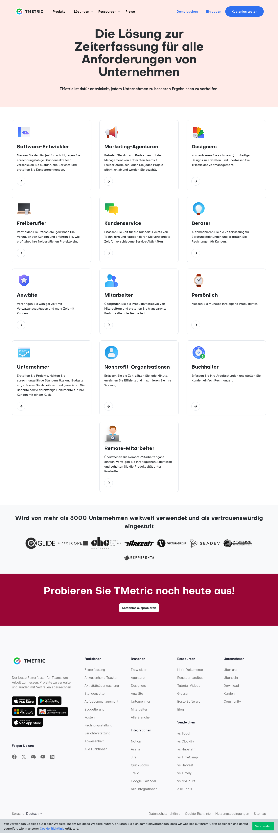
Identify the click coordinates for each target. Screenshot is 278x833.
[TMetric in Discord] (33, 758)
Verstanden (263, 826)
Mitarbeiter (139, 711)
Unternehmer (140, 703)
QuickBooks (140, 766)
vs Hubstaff (186, 750)
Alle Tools (184, 790)
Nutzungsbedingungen (232, 815)
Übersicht (231, 679)
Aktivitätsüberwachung (101, 687)
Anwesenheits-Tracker (101, 679)
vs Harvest (185, 766)
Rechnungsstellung (98, 726)
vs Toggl (183, 735)
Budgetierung (94, 711)
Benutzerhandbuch (191, 679)
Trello (135, 774)
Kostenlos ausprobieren (139, 609)
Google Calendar (143, 782)
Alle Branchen (141, 718)
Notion (136, 742)
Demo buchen (187, 11)
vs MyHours (186, 782)
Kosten (89, 718)
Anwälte (137, 695)
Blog (180, 711)
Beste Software (188, 703)
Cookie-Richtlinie (198, 815)
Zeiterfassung (94, 671)
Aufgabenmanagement (101, 703)
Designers (138, 687)
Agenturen (138, 679)
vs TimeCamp (187, 758)
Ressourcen (107, 11)
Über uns (230, 671)
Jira (133, 758)
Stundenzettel (94, 695)
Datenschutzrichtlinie (164, 815)
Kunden (229, 695)
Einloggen (213, 11)
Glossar (183, 695)
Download (231, 687)
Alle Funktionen (95, 750)
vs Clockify (185, 742)
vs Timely (184, 774)
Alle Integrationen (144, 790)
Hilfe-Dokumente (190, 671)
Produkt (59, 11)
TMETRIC (29, 11)
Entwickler (139, 671)
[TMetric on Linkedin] (52, 758)
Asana (135, 750)
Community (232, 703)
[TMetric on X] (23, 758)
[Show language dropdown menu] (34, 815)
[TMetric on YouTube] (42, 758)
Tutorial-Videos (188, 687)
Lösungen (81, 11)
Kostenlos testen (244, 11)
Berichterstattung (97, 734)
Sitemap (260, 815)
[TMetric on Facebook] (14, 758)
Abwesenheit (94, 742)
